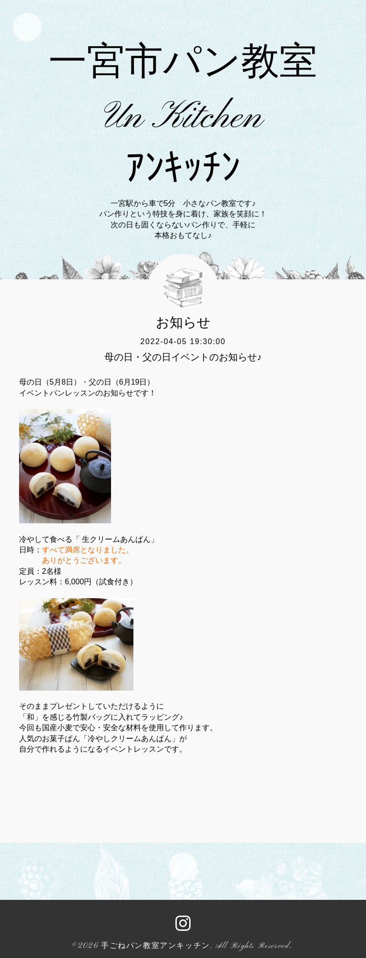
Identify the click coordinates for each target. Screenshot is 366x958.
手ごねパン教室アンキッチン (155, 946)
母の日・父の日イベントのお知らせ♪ (183, 357)
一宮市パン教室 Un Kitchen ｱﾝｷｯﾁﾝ (183, 118)
